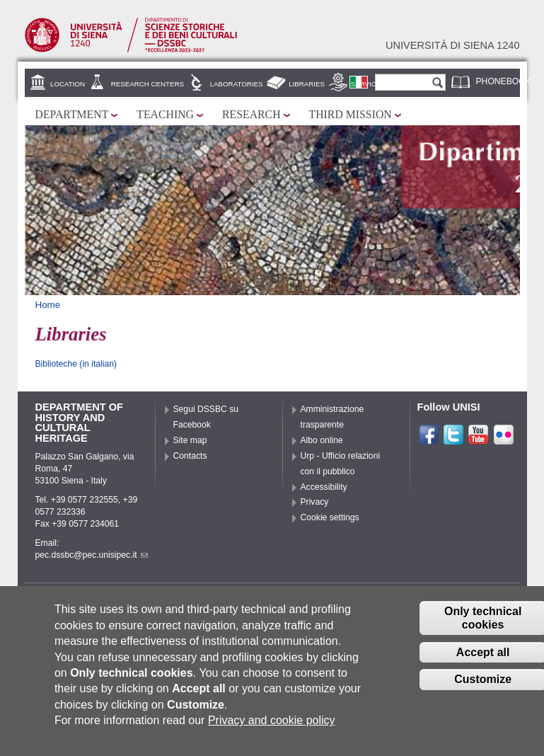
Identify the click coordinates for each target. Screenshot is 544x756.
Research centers (147, 84)
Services (368, 84)
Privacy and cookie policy (271, 724)
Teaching (165, 114)
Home (48, 304)
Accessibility (324, 487)
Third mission (350, 114)
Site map (190, 440)
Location (67, 84)
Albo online (322, 440)
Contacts (190, 456)
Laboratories (236, 84)
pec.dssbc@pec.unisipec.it (91, 555)
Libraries (307, 84)
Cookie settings (330, 517)
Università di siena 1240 (453, 45)
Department (72, 114)
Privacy (315, 502)
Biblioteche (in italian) (76, 364)
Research (251, 114)
